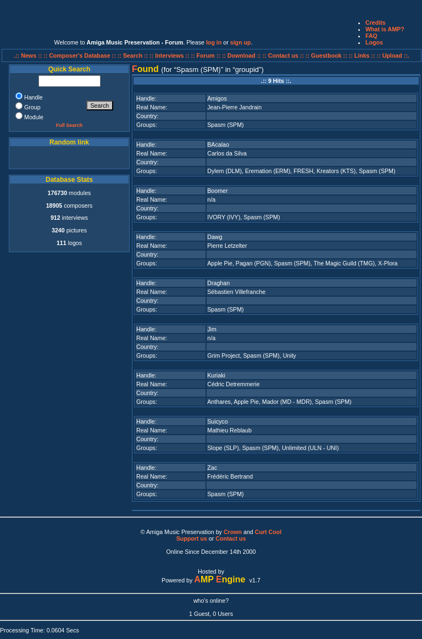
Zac (212, 467)
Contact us (230, 538)
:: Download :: (242, 55)
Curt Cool (268, 532)
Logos (374, 42)
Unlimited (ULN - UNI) (310, 447)
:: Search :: (134, 55)
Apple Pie (219, 263)
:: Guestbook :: (326, 55)
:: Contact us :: (283, 55)
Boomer (217, 190)
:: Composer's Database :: (80, 55)
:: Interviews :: (170, 55)
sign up (240, 42)
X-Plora (388, 263)
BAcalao (218, 144)
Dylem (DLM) (224, 171)
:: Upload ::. (393, 55)
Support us (191, 538)
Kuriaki (216, 375)
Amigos (217, 98)
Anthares (219, 401)
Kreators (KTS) (336, 171)
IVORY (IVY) (223, 217)
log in (213, 42)
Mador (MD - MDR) (287, 401)
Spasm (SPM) (225, 124)
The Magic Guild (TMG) (344, 263)
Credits (375, 22)
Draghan (218, 283)
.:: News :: (28, 55)
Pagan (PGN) (253, 263)
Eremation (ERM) (267, 171)
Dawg (214, 237)
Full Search (69, 125)
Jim (211, 329)
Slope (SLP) (222, 447)
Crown (233, 532)
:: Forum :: (206, 55)
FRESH (303, 171)
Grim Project (223, 355)
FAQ (371, 35)
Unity (289, 355)
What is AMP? (384, 29)
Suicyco (217, 421)
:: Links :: (362, 55)
